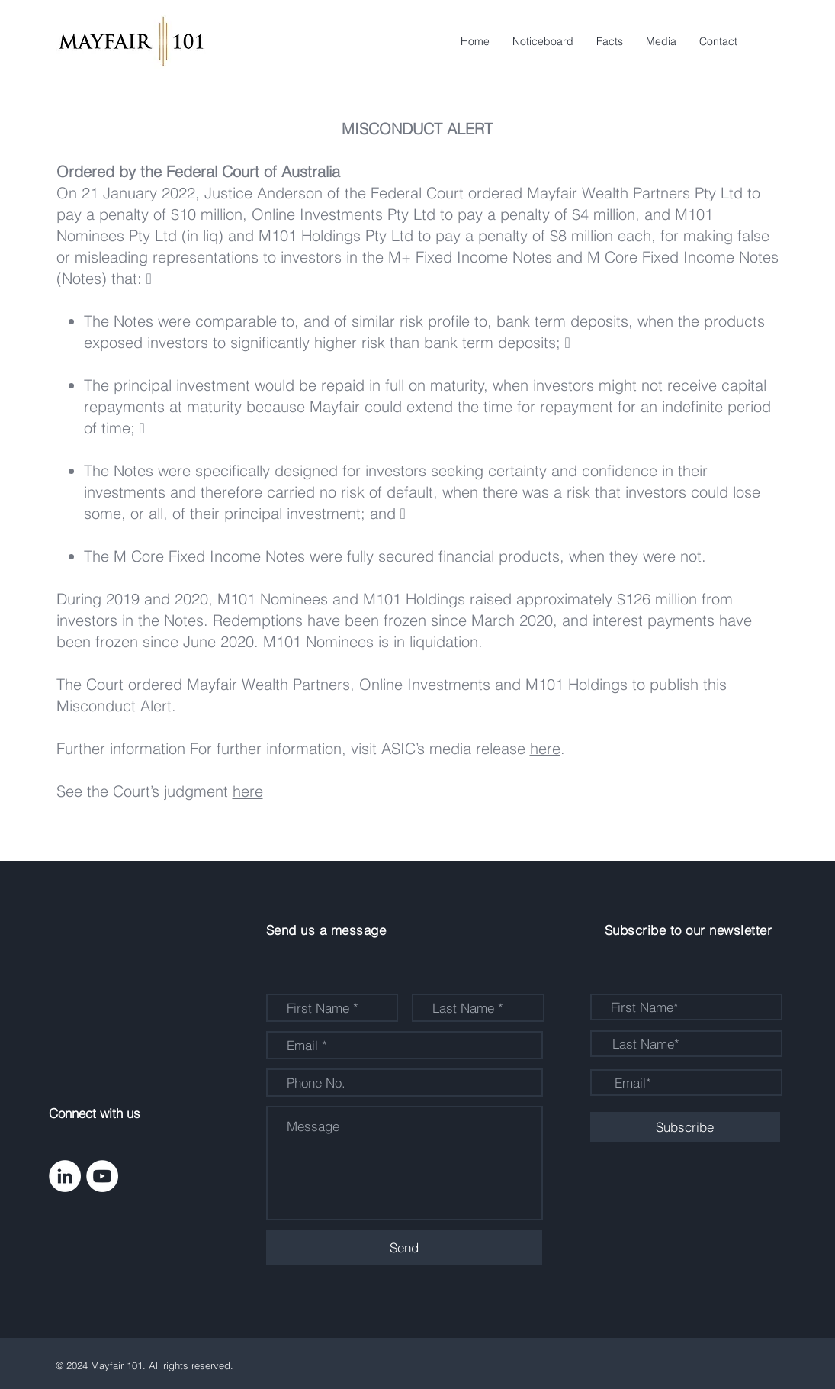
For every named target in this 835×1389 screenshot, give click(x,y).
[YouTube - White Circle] (102, 1176)
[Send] (404, 1247)
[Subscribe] (685, 1127)
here (545, 748)
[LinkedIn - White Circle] (65, 1176)
